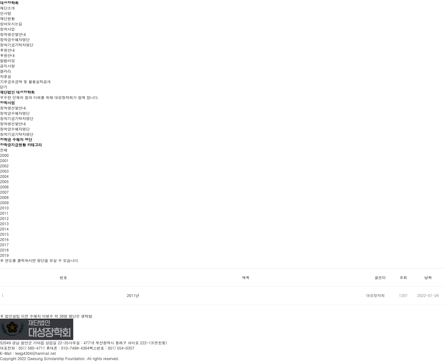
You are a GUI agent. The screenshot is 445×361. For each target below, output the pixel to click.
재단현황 (7, 18)
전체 (3, 150)
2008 (4, 197)
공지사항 (7, 65)
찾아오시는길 (11, 23)
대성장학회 (9, 2)
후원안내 (7, 50)
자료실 (5, 76)
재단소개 (7, 8)
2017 (4, 244)
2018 (4, 249)
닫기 (3, 86)
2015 (4, 234)
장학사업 (7, 29)
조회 (403, 277)
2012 (4, 218)
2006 (4, 186)
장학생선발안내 (13, 34)
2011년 (133, 295)
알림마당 (7, 60)
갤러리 (5, 71)
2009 (4, 202)
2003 (4, 171)
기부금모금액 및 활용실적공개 (25, 81)
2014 (4, 228)
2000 (4, 155)
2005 (4, 181)
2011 (4, 213)
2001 (4, 160)
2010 (4, 207)
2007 (4, 192)
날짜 (428, 277)
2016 (4, 239)
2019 (4, 255)
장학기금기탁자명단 (16, 44)
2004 (4, 176)
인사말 (5, 13)
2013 (4, 223)
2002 (4, 165)
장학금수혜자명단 (15, 39)
